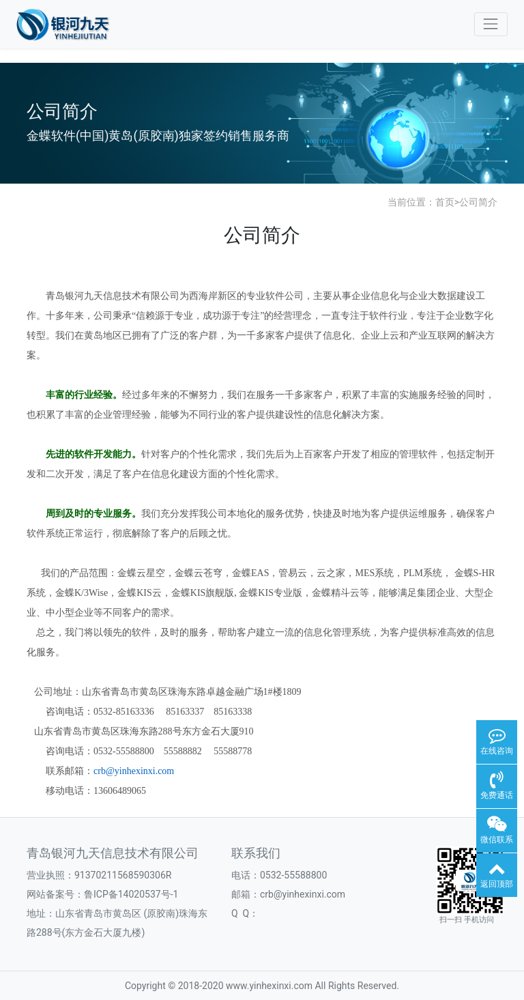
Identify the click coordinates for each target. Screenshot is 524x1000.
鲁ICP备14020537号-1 (131, 894)
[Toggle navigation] (491, 24)
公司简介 (478, 202)
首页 (444, 202)
